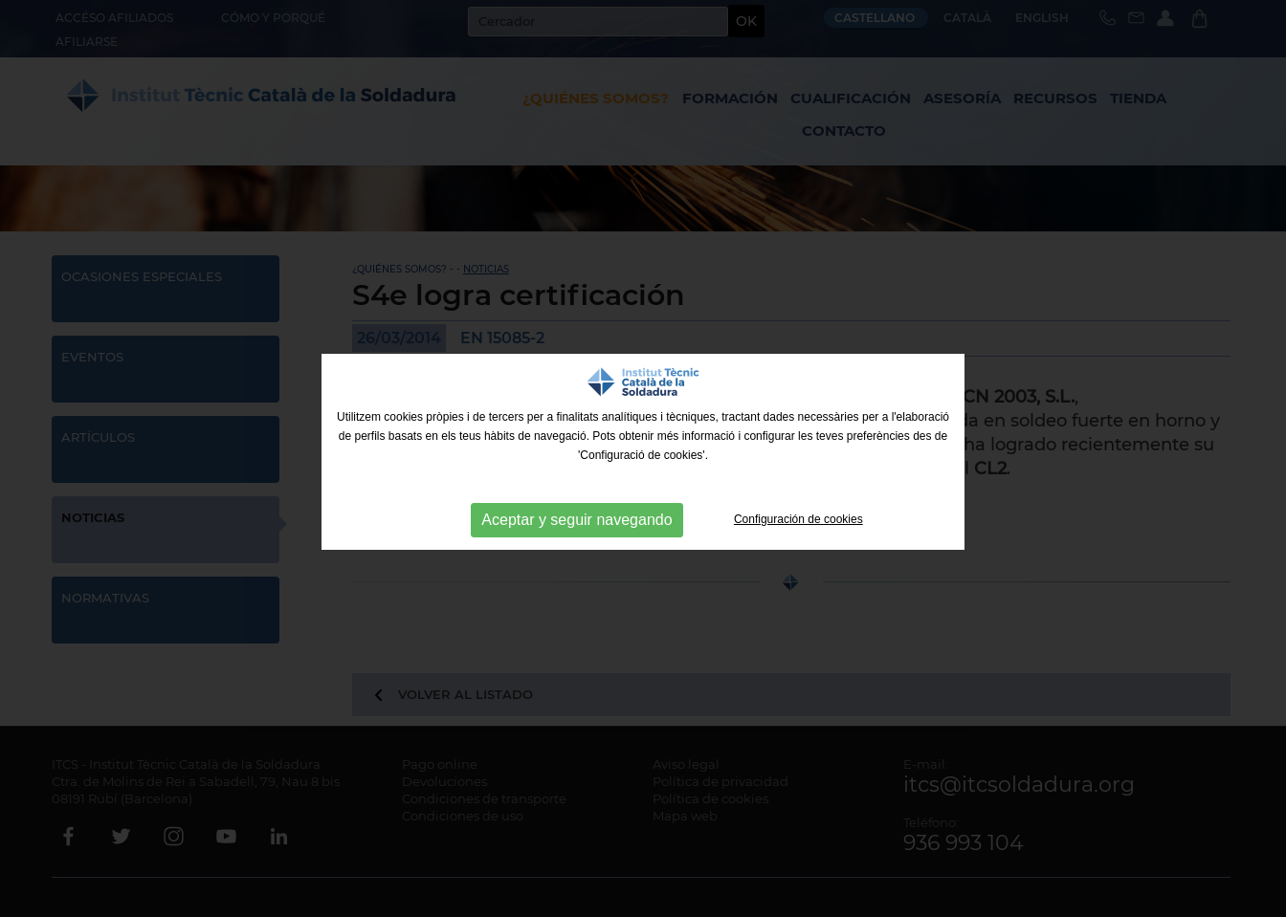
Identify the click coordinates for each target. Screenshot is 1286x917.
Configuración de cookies (798, 519)
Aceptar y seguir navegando (576, 520)
